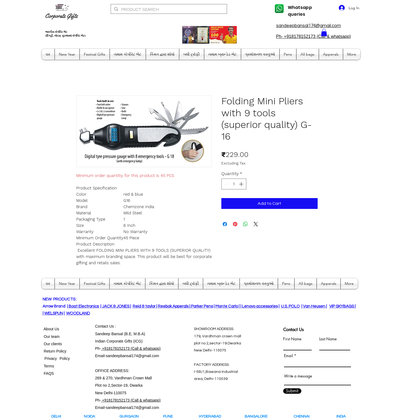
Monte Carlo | (227, 306)
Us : (112, 326)
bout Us (52, 329)
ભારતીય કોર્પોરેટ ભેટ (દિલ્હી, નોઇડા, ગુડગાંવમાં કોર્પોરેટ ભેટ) (65, 33)
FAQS (48, 373)
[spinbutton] (234, 184)
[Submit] (292, 391)
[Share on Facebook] (225, 224)
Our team (51, 336)
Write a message (298, 376)
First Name (292, 339)
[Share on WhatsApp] (245, 224)
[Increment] (241, 184)
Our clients (52, 344)
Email (288, 356)
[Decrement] (226, 184)
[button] (324, 32)
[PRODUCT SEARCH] (168, 9)
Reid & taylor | (145, 306)
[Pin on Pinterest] (235, 224)
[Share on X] (256, 224)
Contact (102, 326)
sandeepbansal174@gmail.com (308, 25)
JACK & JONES (116, 306)
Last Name (328, 339)
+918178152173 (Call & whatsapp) (131, 348)
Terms (49, 366)
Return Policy (55, 351)
